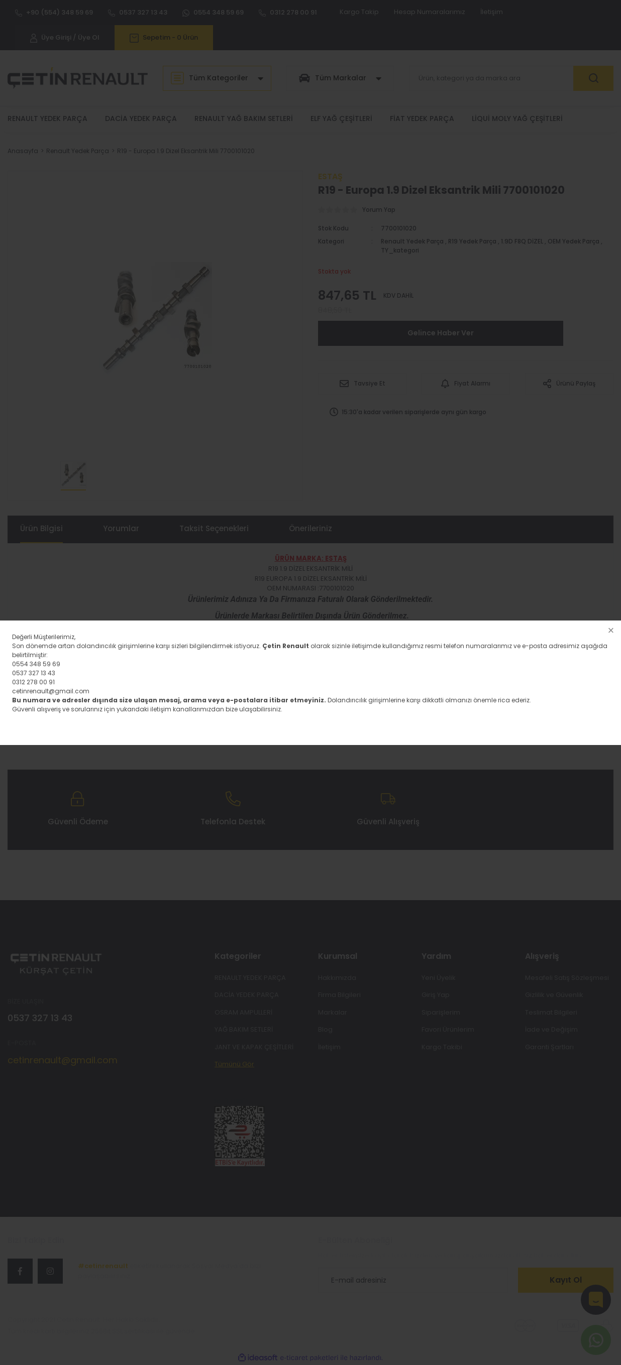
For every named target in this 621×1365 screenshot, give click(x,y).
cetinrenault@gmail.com (50, 691)
